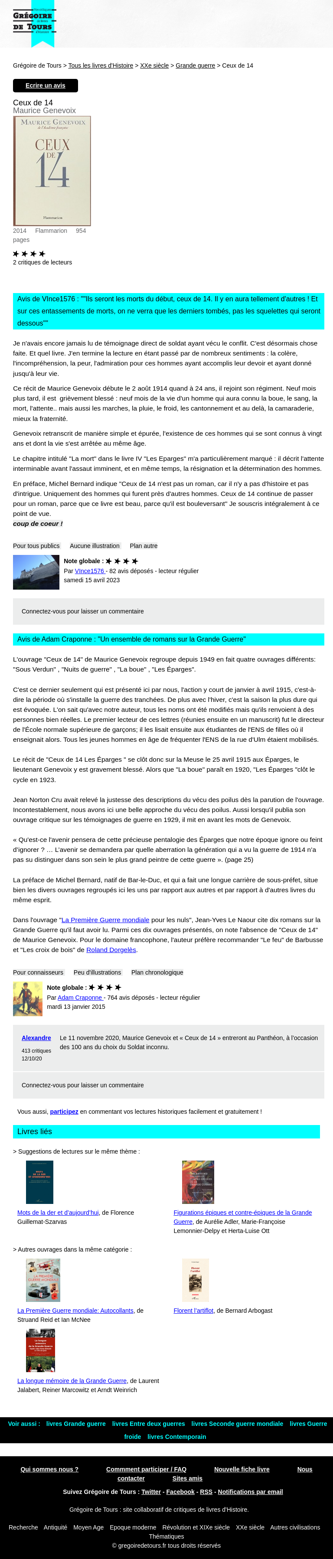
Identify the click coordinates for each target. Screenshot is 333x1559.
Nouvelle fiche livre (242, 1469)
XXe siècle (154, 65)
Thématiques (166, 1536)
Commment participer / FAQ (146, 1469)
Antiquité (55, 1527)
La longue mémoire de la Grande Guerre (72, 1380)
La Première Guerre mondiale (106, 919)
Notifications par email (250, 1491)
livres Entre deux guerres (149, 1423)
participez (64, 1111)
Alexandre (36, 1037)
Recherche (23, 1527)
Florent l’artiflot (193, 1310)
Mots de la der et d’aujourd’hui (58, 1212)
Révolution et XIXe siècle (196, 1527)
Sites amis (187, 1478)
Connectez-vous (43, 611)
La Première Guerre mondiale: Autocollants (75, 1310)
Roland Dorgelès (111, 949)
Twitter (151, 1491)
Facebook (180, 1491)
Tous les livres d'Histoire (101, 65)
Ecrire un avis (45, 85)
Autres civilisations (295, 1527)
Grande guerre (195, 65)
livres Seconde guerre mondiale (238, 1423)
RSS (206, 1491)
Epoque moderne (133, 1527)
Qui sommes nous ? (49, 1469)
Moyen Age (88, 1527)
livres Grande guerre (77, 1423)
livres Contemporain (176, 1436)
